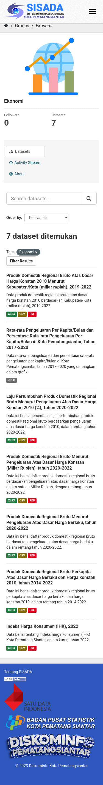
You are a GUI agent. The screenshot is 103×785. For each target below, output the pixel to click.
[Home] (6, 25)
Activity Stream (24, 162)
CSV (22, 314)
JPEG (11, 380)
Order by (13, 217)
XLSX (11, 314)
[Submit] (89, 198)
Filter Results (21, 261)
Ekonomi (44, 25)
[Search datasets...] (44, 198)
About (17, 174)
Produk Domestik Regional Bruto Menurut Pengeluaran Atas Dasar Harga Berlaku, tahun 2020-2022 (51, 522)
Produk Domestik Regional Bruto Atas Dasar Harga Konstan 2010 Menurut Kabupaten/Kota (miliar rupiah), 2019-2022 (49, 281)
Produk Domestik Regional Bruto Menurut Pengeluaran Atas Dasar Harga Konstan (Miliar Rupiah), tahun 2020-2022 (47, 462)
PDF (32, 314)
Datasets (19, 151)
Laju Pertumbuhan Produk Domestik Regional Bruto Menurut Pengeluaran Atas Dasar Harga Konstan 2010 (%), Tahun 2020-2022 (51, 402)
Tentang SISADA (18, 672)
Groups (22, 25)
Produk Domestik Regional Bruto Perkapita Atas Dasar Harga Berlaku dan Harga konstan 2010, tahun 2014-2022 (50, 577)
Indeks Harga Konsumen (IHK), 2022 (42, 626)
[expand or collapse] (92, 11)
